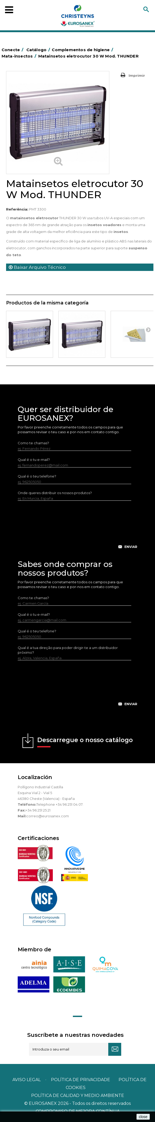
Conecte (13, 49)
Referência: (17, 209)
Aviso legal (26, 1079)
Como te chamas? (33, 443)
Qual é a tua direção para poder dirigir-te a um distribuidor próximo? (68, 650)
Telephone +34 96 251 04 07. (59, 804)
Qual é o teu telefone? (37, 476)
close (143, 1117)
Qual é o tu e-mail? (34, 459)
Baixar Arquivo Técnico (37, 267)
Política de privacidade (80, 1079)
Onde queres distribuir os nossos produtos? (55, 493)
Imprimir (137, 75)
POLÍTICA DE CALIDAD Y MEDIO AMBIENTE (77, 1095)
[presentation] (77, 529)
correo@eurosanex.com (47, 816)
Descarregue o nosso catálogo (85, 741)
